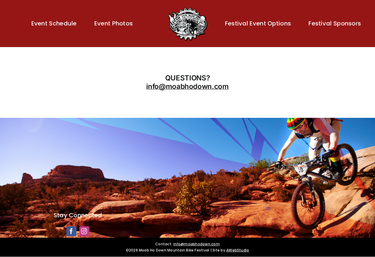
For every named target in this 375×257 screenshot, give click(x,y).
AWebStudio (237, 250)
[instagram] (84, 231)
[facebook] (71, 231)
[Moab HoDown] (187, 8)
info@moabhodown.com (187, 86)
